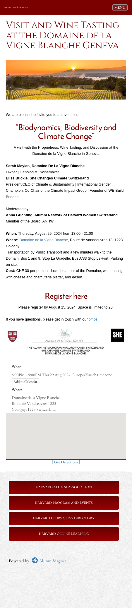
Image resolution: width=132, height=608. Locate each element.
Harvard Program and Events (64, 503)
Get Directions (66, 462)
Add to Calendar (25, 381)
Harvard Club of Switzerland (16, 7)
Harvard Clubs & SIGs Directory (64, 518)
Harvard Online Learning (64, 534)
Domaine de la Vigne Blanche (43, 240)
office (93, 319)
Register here (66, 297)
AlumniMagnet (49, 561)
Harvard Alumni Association (64, 487)
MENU (121, 7)
